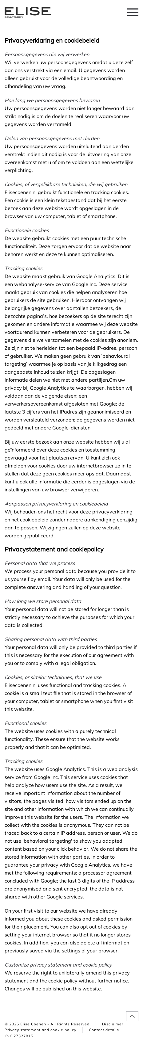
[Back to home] (28, 12)
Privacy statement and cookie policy (40, 1030)
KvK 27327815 (19, 1036)
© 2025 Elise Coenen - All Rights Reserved (47, 1024)
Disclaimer (112, 1024)
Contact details (104, 1030)
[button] (132, 12)
